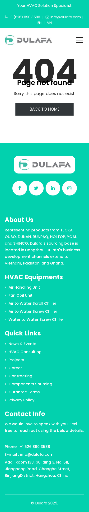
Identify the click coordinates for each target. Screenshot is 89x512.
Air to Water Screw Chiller (33, 311)
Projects (16, 360)
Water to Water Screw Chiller (36, 319)
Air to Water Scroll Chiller (32, 303)
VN (49, 22)
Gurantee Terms (24, 392)
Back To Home (44, 109)
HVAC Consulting (25, 352)
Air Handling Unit (24, 287)
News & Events (22, 344)
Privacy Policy (21, 400)
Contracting (20, 376)
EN (39, 22)
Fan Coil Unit (21, 295)
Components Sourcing (30, 384)
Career (15, 368)
